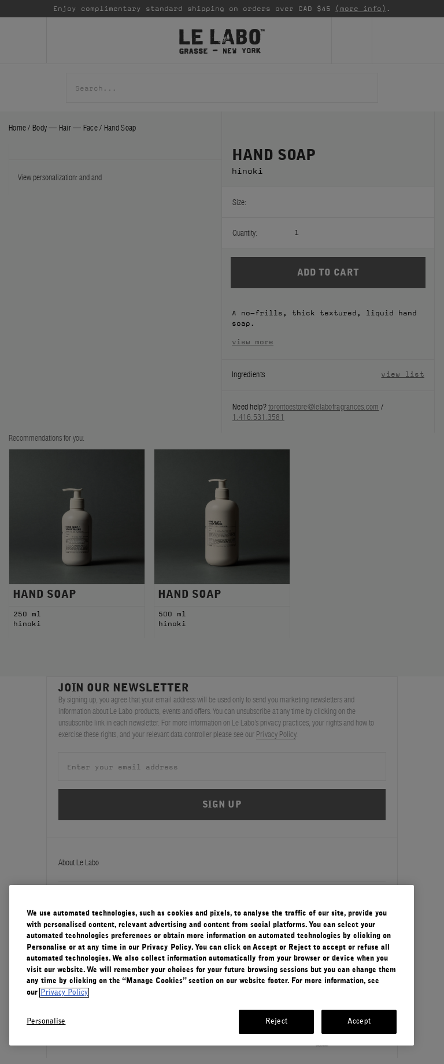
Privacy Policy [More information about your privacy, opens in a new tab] (64, 992)
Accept (359, 1021)
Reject (276, 1021)
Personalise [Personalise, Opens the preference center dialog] (46, 1021)
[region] (211, 965)
